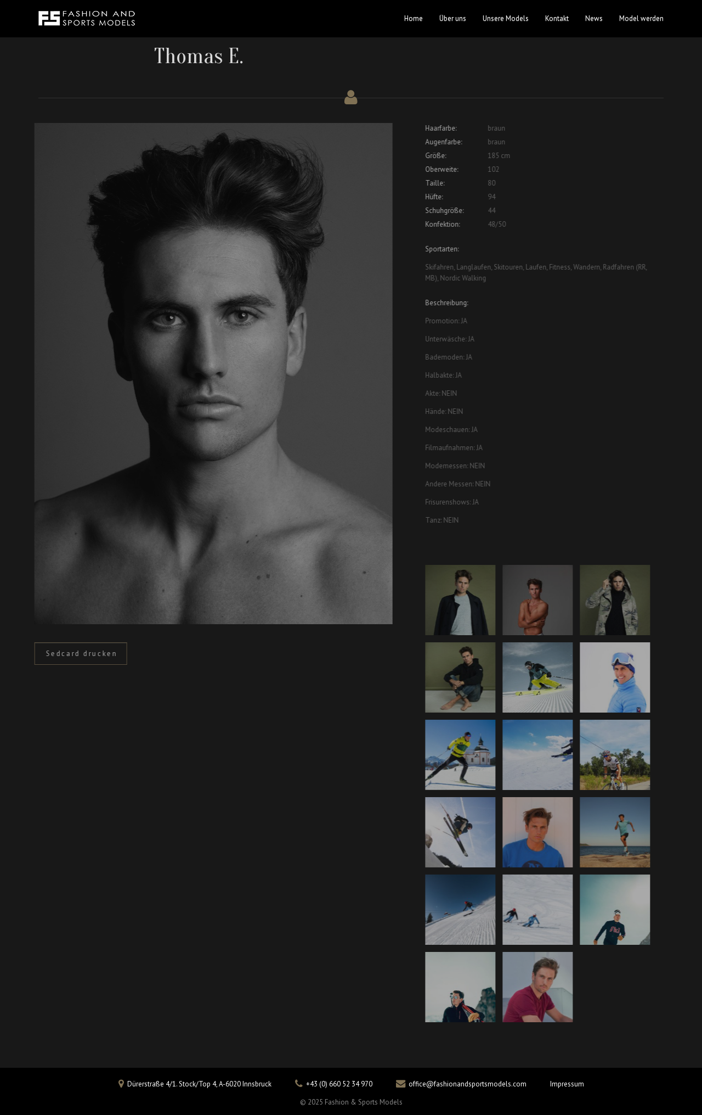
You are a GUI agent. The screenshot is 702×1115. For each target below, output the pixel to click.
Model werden (641, 18)
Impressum (567, 1084)
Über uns (452, 18)
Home (413, 18)
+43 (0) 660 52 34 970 (339, 1084)
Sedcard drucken (79, 653)
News (594, 18)
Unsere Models (506, 18)
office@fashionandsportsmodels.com (467, 1084)
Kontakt (557, 18)
